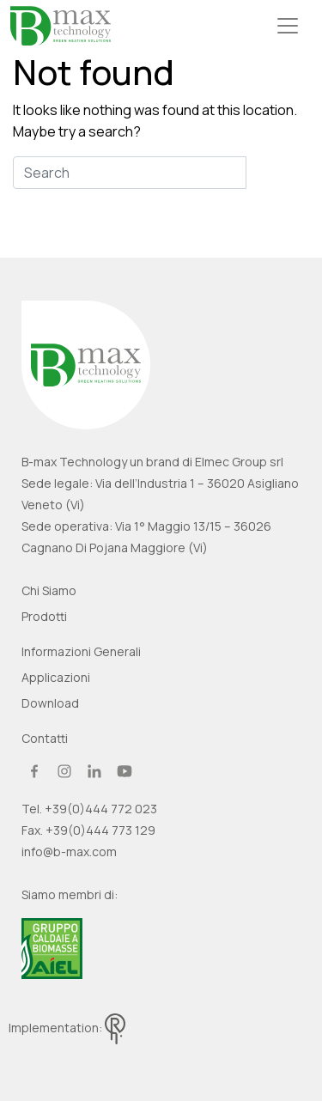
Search (277, 172)
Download (50, 703)
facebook (34, 771)
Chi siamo (48, 590)
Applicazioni (55, 677)
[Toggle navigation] (287, 25)
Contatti (44, 738)
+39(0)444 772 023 (101, 808)
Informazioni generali (81, 651)
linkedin (94, 771)
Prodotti (44, 616)
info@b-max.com (69, 851)
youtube (124, 771)
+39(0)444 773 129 (100, 830)
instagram (64, 771)
